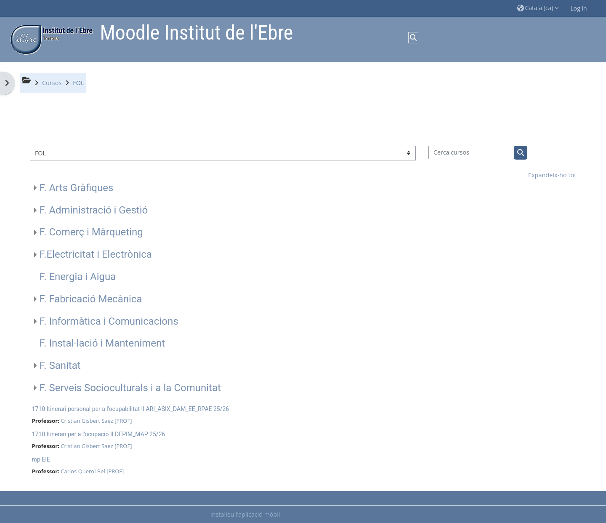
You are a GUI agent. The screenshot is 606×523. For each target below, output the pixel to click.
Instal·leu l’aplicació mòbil (245, 514)
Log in (579, 8)
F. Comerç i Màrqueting (91, 232)
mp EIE (41, 459)
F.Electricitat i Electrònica (96, 254)
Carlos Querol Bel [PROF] (92, 471)
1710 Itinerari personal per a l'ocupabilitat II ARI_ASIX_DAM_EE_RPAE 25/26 (130, 409)
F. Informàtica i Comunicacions (109, 321)
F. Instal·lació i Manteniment (102, 343)
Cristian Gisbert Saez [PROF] (96, 420)
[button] (538, 8)
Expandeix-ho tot (552, 175)
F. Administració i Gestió (94, 210)
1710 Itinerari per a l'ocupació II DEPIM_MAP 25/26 (98, 434)
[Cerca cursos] (471, 152)
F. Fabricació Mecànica (91, 299)
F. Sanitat (60, 365)
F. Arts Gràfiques (77, 188)
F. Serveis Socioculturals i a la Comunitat (130, 388)
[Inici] (49, 39)
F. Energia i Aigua (78, 277)
